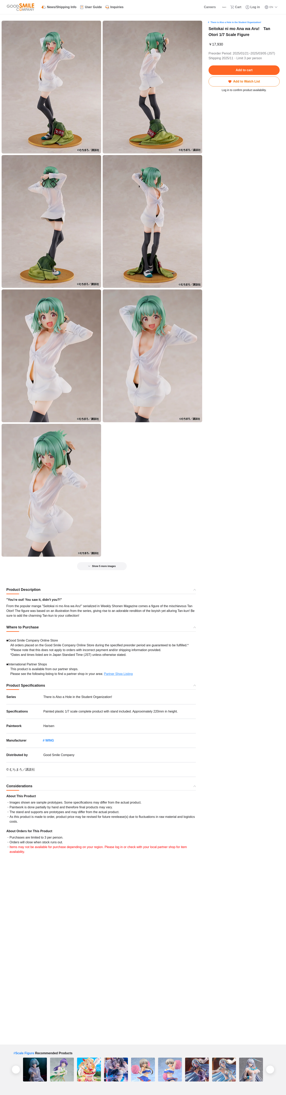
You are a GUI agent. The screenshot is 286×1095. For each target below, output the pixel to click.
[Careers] (191, 7)
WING (49, 740)
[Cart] (232, 7)
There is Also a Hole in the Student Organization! (236, 22)
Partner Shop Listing (118, 674)
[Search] (213, 7)
